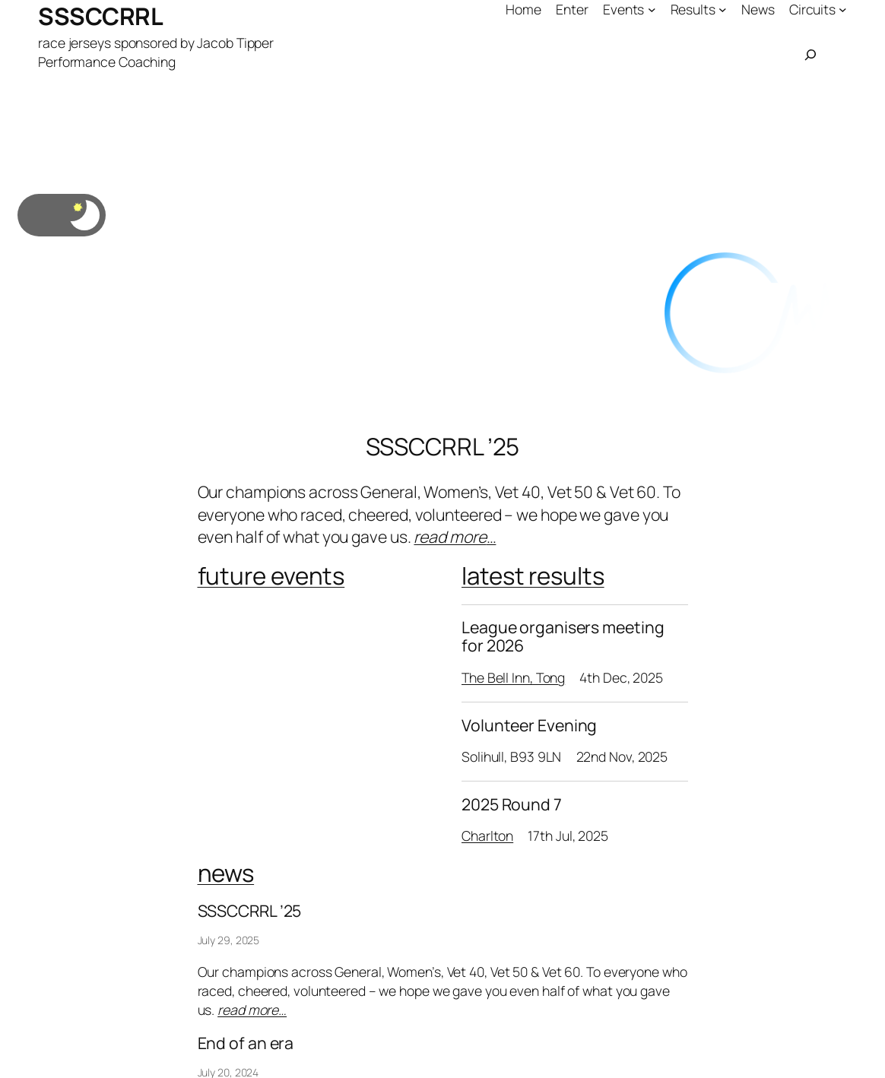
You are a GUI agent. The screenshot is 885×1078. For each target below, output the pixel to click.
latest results (533, 575)
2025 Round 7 (512, 804)
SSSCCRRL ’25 (443, 446)
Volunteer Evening (529, 725)
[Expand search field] (810, 54)
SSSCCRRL (100, 16)
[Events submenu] (652, 9)
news (226, 873)
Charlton (487, 835)
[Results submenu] (722, 9)
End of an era (246, 1043)
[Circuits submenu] (843, 9)
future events (271, 575)
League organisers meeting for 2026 (563, 636)
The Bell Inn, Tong (513, 677)
